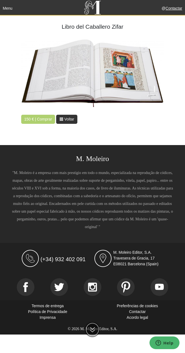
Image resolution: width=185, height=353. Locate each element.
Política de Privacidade (47, 311)
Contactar (173, 8)
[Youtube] (159, 287)
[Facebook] (25, 287)
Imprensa (48, 317)
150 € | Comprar (38, 119)
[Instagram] (92, 287)
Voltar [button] (66, 119)
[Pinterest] (126, 287)
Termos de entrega (48, 306)
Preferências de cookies (137, 306)
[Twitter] (59, 287)
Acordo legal (137, 317)
